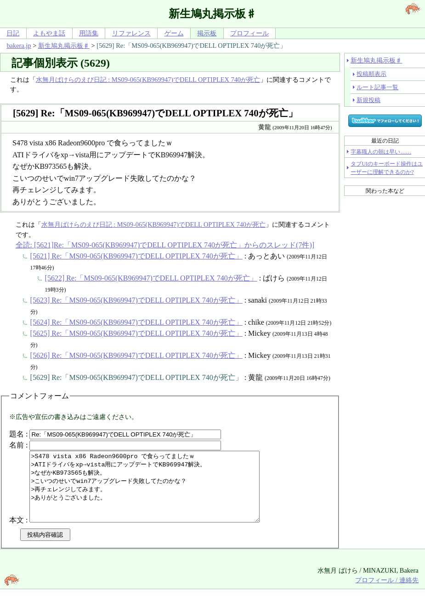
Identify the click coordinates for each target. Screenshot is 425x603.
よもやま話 (49, 33)
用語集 (88, 33)
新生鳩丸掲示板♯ (64, 45)
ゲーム (174, 33)
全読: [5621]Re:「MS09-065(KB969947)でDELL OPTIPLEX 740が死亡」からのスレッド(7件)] (165, 245)
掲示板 (206, 33)
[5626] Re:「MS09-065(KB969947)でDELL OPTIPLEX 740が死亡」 (136, 355)
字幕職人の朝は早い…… (381, 152)
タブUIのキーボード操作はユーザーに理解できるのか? (387, 168)
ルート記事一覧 (377, 87)
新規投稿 (368, 100)
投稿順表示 (371, 73)
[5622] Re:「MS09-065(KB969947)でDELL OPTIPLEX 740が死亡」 (151, 278)
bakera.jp (18, 45)
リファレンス (131, 33)
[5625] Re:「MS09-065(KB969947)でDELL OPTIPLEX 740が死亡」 (136, 333)
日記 (12, 33)
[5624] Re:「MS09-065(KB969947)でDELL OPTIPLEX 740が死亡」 (136, 322)
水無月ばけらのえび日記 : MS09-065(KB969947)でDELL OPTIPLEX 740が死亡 (148, 79)
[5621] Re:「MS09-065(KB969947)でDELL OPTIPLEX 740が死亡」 (136, 256)
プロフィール (249, 33)
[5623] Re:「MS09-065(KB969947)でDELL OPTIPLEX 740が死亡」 (136, 300)
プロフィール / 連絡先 (386, 593)
